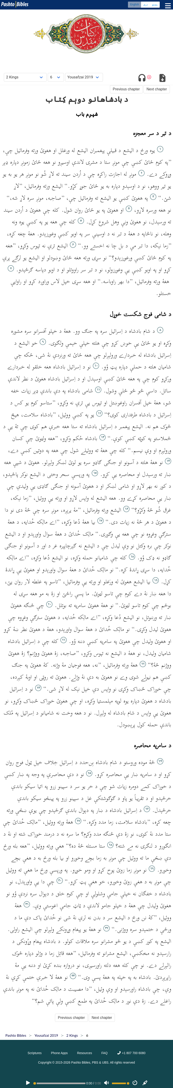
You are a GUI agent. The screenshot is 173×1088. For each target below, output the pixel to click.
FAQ (104, 1053)
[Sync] (145, 1083)
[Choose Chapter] (56, 77)
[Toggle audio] (142, 79)
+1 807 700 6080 (131, 1053)
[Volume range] (120, 1083)
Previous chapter (126, 89)
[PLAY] (28, 1083)
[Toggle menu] (167, 6)
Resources (84, 1053)
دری (145, 4)
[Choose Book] (25, 77)
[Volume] (106, 1083)
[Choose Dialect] (84, 77)
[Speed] (135, 1083)
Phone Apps (59, 1053)
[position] (59, 1083)
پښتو (154, 4)
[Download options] (162, 79)
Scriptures (34, 1053)
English (134, 4)
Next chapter (156, 89)
